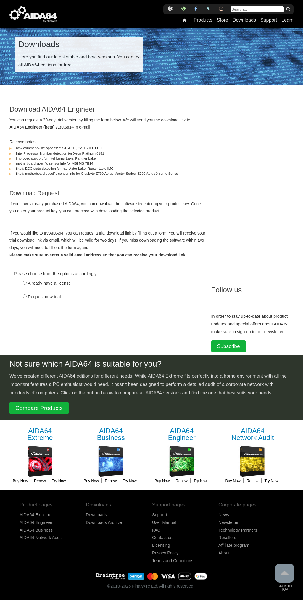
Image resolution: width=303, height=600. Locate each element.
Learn (287, 20)
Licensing (161, 545)
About (224, 553)
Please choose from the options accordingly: (56, 273)
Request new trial (44, 296)
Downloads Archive (104, 522)
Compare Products (39, 408)
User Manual (164, 522)
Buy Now (20, 481)
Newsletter (228, 522)
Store (222, 20)
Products (203, 20)
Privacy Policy (165, 553)
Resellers (227, 537)
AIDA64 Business (36, 530)
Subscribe (228, 346)
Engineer (181, 435)
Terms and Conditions (172, 560)
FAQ (156, 530)
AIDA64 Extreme (35, 514)
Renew (40, 481)
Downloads (244, 20)
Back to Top (284, 577)
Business (111, 435)
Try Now (59, 481)
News (223, 514)
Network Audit (252, 435)
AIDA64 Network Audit (41, 537)
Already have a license (49, 283)
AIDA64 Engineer (36, 522)
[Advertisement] (255, 186)
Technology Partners (237, 530)
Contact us (162, 537)
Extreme (40, 435)
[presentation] (54, 324)
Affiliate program (233, 545)
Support (268, 20)
